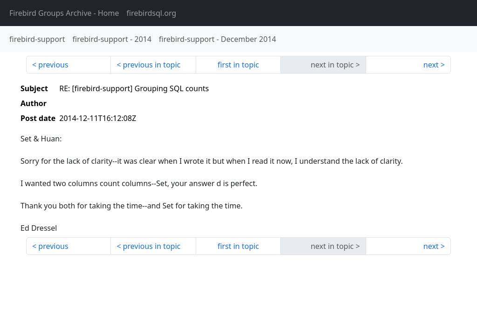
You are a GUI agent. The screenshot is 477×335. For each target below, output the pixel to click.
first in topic (238, 65)
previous (53, 65)
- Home (64, 13)
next (431, 65)
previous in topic (152, 65)
